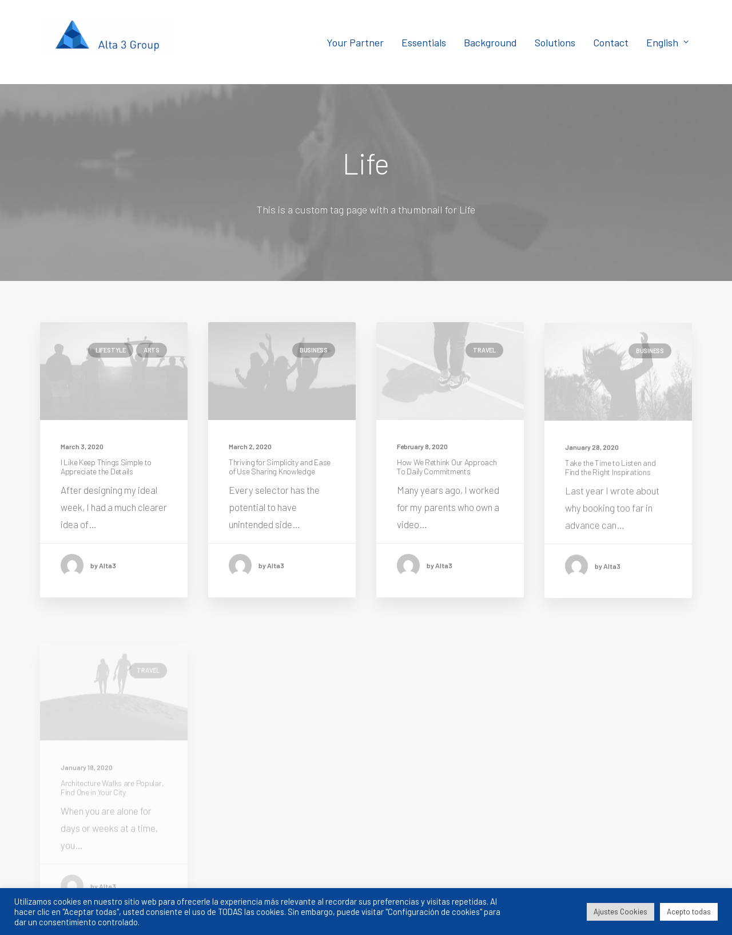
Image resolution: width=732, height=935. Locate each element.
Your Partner (355, 42)
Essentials (423, 42)
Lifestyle (111, 350)
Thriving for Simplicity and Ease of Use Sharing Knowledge (280, 467)
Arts (152, 350)
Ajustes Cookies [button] (620, 911)
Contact (610, 42)
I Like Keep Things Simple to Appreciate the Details (106, 467)
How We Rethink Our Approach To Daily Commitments (446, 470)
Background (490, 42)
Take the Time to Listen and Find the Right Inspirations (610, 486)
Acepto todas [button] (689, 911)
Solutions (555, 42)
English (667, 42)
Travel (484, 352)
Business (314, 350)
